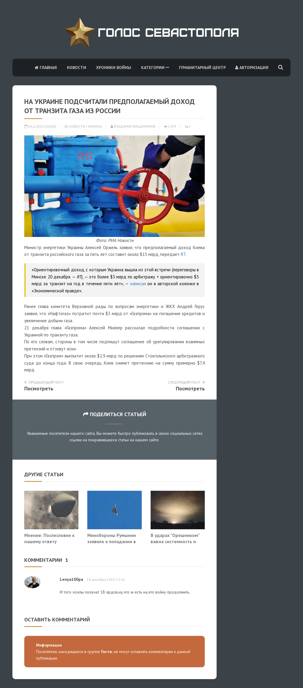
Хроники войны (113, 67)
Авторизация (251, 67)
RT (183, 254)
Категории (155, 67)
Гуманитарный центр (202, 67)
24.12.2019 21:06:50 (40, 126)
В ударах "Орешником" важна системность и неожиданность (175, 541)
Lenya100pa (71, 579)
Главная (46, 67)
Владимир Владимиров (133, 126)
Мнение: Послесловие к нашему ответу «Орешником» (49, 541)
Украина (95, 126)
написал (138, 283)
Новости (76, 67)
